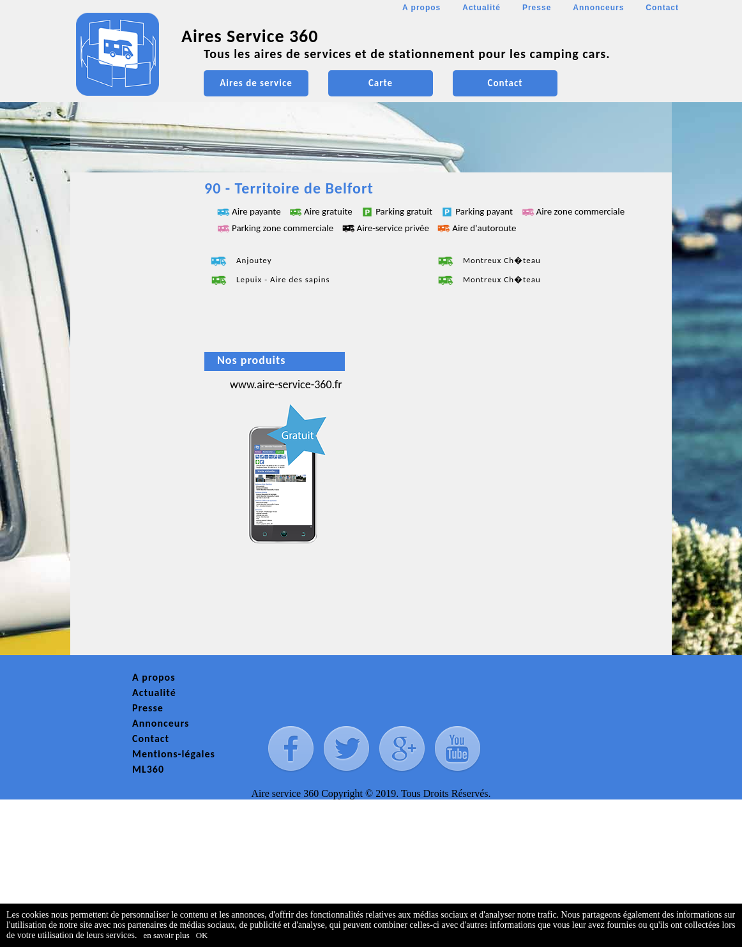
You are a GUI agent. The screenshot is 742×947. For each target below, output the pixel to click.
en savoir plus (167, 935)
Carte (380, 83)
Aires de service (256, 83)
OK (202, 935)
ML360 (148, 769)
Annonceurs (598, 7)
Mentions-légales (173, 754)
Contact (662, 7)
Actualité (481, 7)
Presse (536, 7)
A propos (421, 7)
